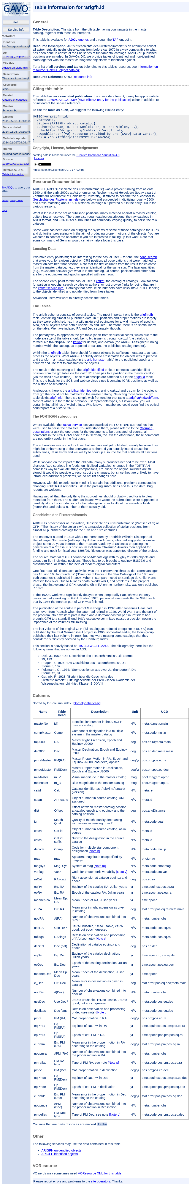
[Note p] (113, 1073)
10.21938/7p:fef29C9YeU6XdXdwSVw (26, 57)
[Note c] (100, 949)
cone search (148, 264)
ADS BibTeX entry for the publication (104, 99)
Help (16, 22)
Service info (16, 29)
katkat (100, 288)
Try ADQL (8, 187)
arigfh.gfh (146, 321)
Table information (13, 174)
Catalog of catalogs (14, 99)
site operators (100, 1192)
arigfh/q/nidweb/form (143, 408)
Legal (12, 200)
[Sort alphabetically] (86, 714)
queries (78, 39)
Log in (4, 210)
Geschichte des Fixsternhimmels (56, 206)
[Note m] (100, 876)
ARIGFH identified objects (59, 1164)
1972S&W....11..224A (93, 656)
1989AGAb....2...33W (16, 163)
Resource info (82, 77)
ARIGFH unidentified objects (61, 1161)
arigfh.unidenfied (79, 401)
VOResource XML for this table (99, 1184)
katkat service (72, 435)
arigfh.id (139, 387)
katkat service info (50, 295)
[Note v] (121, 882)
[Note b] (94, 862)
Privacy (5, 200)
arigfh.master (96, 368)
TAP (115, 39)
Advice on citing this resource (21, 67)
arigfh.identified (93, 378)
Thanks (19, 200)
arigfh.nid (55, 408)
